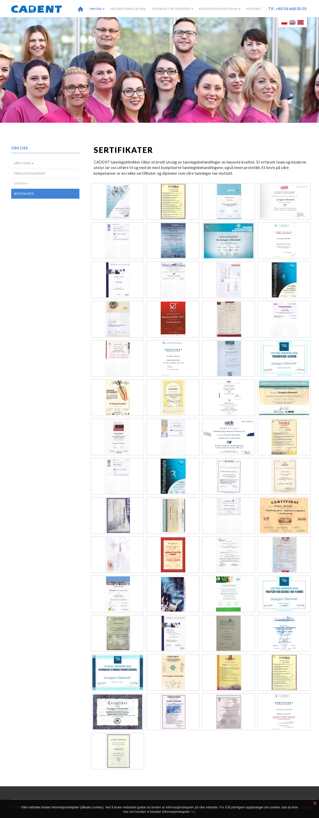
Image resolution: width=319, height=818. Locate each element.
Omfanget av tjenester (172, 9)
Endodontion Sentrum (220, 9)
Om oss (97, 9)
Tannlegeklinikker (29, 173)
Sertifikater (24, 194)
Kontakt (253, 9)
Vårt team (24, 163)
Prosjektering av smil (128, 9)
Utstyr (21, 183)
